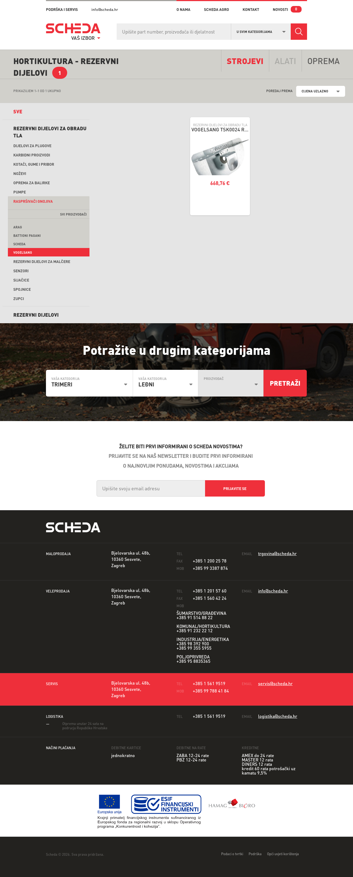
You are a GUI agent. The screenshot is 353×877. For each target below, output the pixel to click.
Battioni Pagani (27, 236)
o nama (183, 9)
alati (285, 61)
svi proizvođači (73, 214)
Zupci (18, 298)
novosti (280, 9)
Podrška (255, 853)
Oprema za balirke (31, 182)
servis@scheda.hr (275, 683)
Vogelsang (22, 252)
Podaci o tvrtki (232, 853)
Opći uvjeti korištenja (283, 853)
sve (17, 111)
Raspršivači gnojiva (33, 201)
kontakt (251, 9)
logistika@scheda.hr (277, 716)
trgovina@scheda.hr (277, 553)
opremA (323, 61)
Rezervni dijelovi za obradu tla (49, 131)
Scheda (19, 244)
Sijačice (21, 279)
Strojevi (245, 61)
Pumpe (19, 191)
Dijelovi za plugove (32, 145)
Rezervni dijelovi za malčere (41, 261)
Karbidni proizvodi (31, 154)
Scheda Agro (216, 9)
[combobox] (261, 31)
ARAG (17, 227)
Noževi (19, 173)
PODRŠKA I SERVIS (62, 9)
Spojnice (22, 289)
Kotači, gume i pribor (33, 164)
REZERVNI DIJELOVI (36, 315)
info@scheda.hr (104, 9)
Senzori (21, 270)
